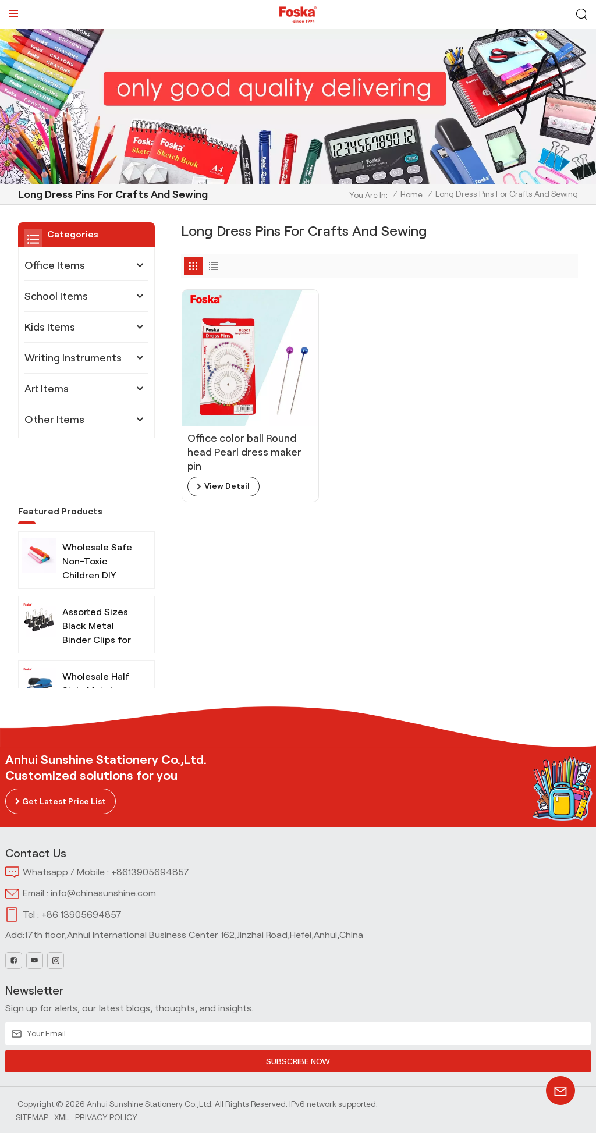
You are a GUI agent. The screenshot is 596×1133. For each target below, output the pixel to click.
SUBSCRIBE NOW (298, 1061)
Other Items (54, 419)
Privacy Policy (106, 1116)
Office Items (54, 265)
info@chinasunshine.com (103, 893)
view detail (227, 476)
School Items (56, 296)
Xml (61, 1116)
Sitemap (32, 1116)
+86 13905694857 (81, 914)
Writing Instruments (73, 358)
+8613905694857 (150, 872)
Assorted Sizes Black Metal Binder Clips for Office (96, 583)
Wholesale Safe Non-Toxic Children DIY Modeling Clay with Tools (97, 519)
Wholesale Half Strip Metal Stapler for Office (96, 648)
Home (411, 194)
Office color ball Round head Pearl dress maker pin (244, 442)
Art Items (46, 389)
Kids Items (49, 327)
